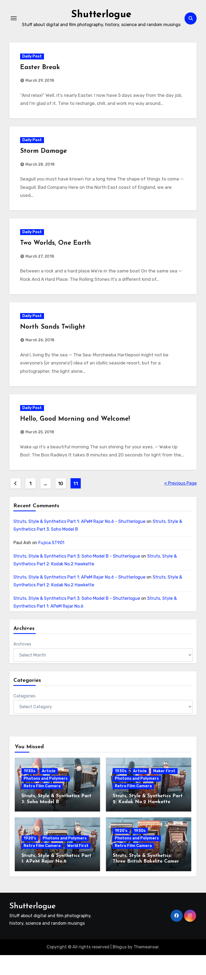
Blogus (120, 967)
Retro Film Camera (42, 806)
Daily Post (33, 57)
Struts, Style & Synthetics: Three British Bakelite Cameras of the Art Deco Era (148, 881)
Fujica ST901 (51, 562)
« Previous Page (180, 503)
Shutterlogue (101, 14)
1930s (29, 791)
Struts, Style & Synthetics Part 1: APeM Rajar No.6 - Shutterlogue (79, 541)
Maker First (164, 791)
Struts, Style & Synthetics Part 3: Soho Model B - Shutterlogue (76, 576)
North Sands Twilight (54, 335)
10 (60, 504)
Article (49, 791)
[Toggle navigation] (13, 18)
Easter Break (41, 68)
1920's (30, 858)
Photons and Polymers (46, 798)
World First (78, 865)
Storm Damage (44, 155)
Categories (24, 715)
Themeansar (146, 967)
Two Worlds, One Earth (56, 249)
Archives (22, 664)
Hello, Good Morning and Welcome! (76, 430)
